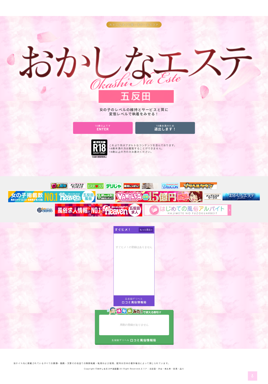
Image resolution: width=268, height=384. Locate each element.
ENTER (103, 128)
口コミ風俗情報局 (134, 302)
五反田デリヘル (134, 299)
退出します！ (165, 128)
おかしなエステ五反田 (108, 369)
